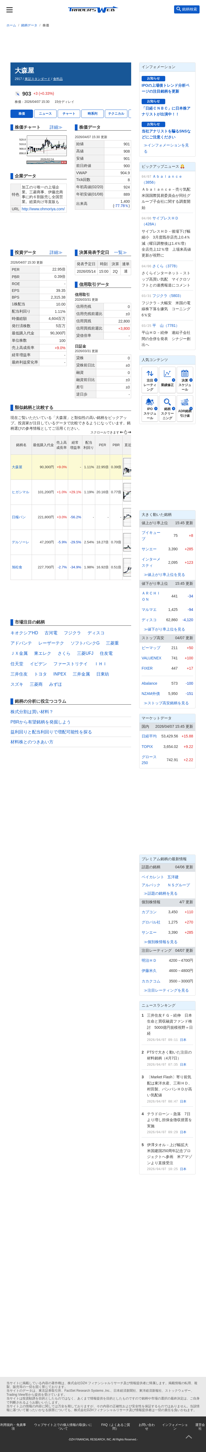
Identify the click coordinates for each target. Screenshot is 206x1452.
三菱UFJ (85, 653)
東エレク (42, 653)
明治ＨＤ (149, 960)
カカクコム (151, 981)
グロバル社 (151, 922)
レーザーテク (51, 643)
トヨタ (40, 674)
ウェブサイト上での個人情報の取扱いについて (63, 1426)
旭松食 (17, 567)
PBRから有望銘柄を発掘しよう (40, 722)
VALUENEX (151, 658)
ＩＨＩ (100, 664)
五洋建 (173, 877)
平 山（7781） (165, 325)
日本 (183, 1040)
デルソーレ (20, 542)
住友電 (106, 653)
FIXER (147, 668)
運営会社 (200, 1426)
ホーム (11, 25)
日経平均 (149, 736)
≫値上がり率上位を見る (164, 574)
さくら (64, 653)
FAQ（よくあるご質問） (115, 1426)
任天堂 (16, 664)
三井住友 (19, 674)
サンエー (149, 549)
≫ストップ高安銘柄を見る (166, 703)
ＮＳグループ (178, 885)
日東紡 (102, 674)
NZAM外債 (151, 693)
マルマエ (149, 609)
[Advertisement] (103, 44)
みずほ (55, 684)
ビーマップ (151, 648)
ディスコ (96, 633)
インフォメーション (175, 1426)
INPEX (59, 674)
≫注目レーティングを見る (166, 990)
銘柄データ (29, 25)
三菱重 (112, 643)
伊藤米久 (149, 970)
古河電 (51, 633)
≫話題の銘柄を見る (161, 893)
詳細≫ (56, 127)
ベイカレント (153, 877)
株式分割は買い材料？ (31, 711)
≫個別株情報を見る (161, 942)
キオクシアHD (24, 633)
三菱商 (36, 684)
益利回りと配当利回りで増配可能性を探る (51, 732)
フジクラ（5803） (167, 295)
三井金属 (81, 674)
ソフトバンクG (85, 643)
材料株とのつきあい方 (31, 742)
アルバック (151, 885)
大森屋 (17, 467)
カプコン (149, 912)
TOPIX (147, 746)
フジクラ (72, 633)
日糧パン (19, 517)
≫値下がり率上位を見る (164, 629)
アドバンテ (21, 643)
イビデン (38, 664)
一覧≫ (120, 252)
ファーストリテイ (70, 664)
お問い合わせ (147, 1426)
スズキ (16, 684)
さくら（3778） (165, 266)
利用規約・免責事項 (13, 1426)
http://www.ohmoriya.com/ (43, 209)
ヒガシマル (20, 492)
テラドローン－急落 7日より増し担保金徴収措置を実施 (169, 1120)
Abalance (149, 683)
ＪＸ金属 (19, 653)
